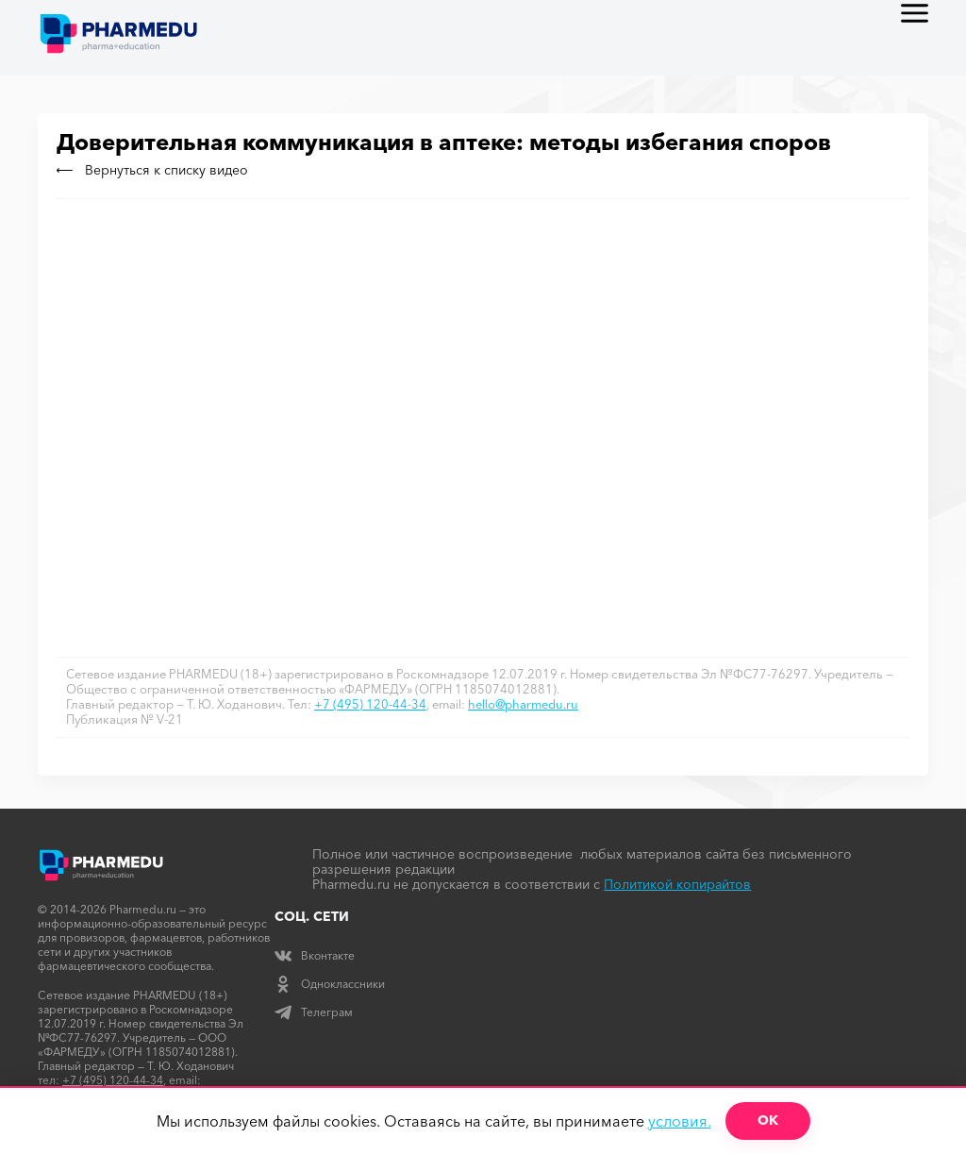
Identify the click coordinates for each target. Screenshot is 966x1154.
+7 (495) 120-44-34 (370, 703)
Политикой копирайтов (677, 884)
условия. (679, 1121)
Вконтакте (315, 955)
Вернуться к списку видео (152, 169)
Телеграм (314, 1012)
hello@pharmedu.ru (523, 703)
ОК (768, 1120)
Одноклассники (330, 984)
